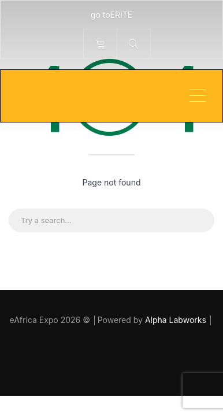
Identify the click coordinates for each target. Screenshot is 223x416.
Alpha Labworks (177, 320)
